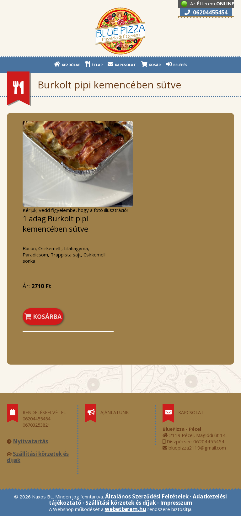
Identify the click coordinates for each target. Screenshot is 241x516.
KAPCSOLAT (122, 64)
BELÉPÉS (176, 64)
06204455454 (206, 12)
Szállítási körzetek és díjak (38, 457)
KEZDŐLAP (67, 64)
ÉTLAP (94, 64)
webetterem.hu (125, 509)
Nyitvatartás (30, 441)
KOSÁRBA (43, 316)
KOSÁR (151, 64)
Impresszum (176, 502)
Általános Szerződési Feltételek (147, 496)
